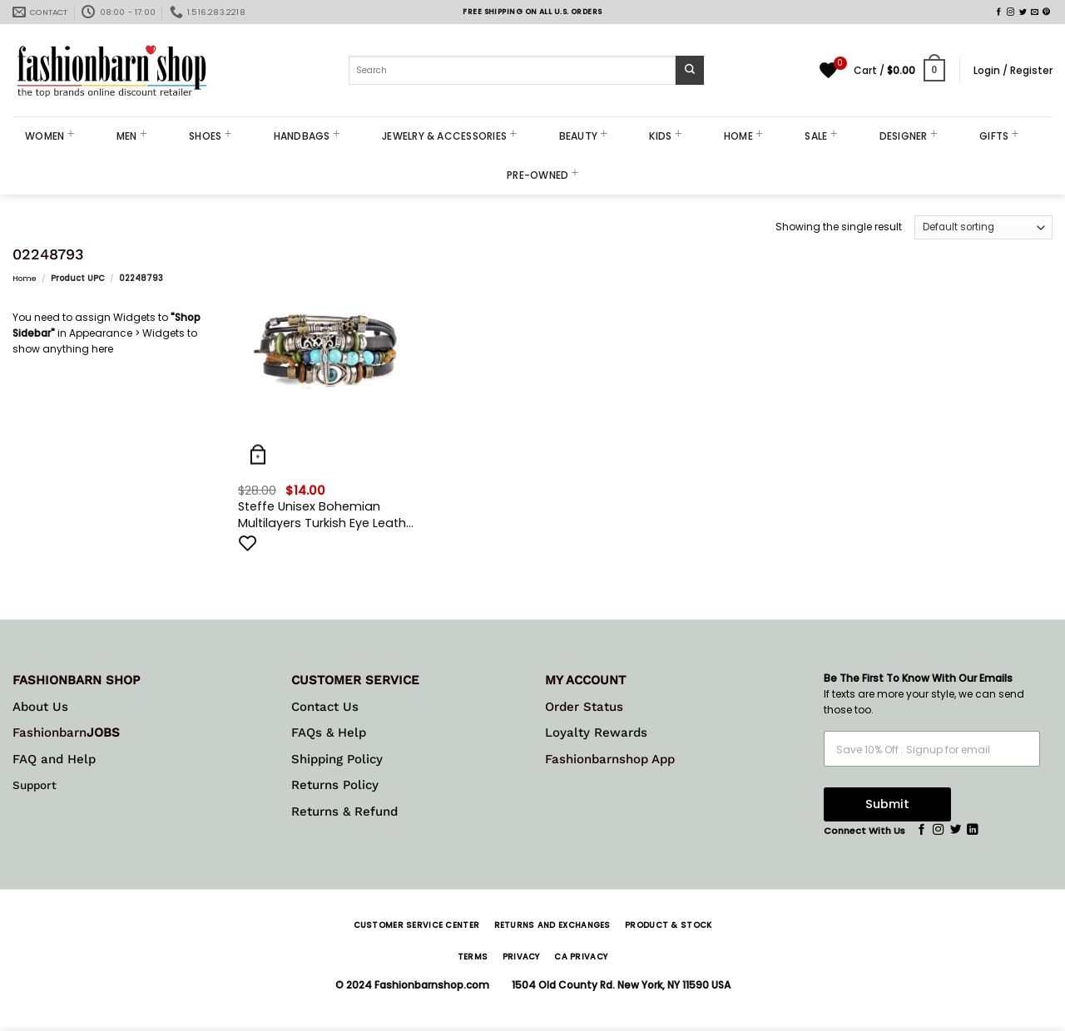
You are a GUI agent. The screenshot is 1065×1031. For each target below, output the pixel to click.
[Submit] (690, 70)
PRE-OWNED (543, 175)
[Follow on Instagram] (1010, 12)
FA (19, 759)
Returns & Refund (344, 811)
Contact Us (325, 706)
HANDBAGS (307, 136)
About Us (40, 706)
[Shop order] (983, 227)
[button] (899, 70)
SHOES (210, 136)
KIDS (665, 136)
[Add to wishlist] (248, 543)
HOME (743, 136)
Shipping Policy (337, 759)
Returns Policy (335, 784)
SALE (821, 136)
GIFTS (999, 136)
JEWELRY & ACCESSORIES (450, 136)
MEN (131, 136)
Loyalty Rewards (596, 732)
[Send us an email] (1034, 12)
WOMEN (50, 136)
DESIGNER (908, 136)
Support (34, 785)
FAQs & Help (328, 732)
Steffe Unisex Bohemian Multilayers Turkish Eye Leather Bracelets (328, 514)
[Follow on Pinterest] (1046, 12)
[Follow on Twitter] (1023, 12)
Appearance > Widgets (127, 333)
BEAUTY (583, 136)
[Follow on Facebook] (999, 12)
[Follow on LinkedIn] (972, 830)
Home (24, 278)
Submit (887, 804)
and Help (66, 759)
